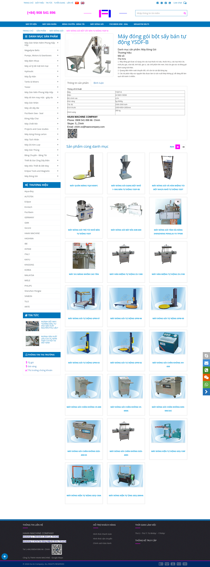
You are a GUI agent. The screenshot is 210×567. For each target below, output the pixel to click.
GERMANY (29, 217)
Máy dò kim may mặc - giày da (41, 97)
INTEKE (28, 249)
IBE (26, 243)
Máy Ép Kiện (31, 24)
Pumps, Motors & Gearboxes (41, 55)
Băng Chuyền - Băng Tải (73, 24)
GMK (27, 222)
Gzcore (28, 228)
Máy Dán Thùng (41, 150)
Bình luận (99, 83)
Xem (172, 146)
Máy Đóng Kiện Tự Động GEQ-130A (84, 495)
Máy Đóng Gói (97, 24)
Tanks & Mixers (41, 81)
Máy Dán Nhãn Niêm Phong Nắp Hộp (41, 43)
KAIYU (27, 259)
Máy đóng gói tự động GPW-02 (126, 362)
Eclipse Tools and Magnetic (41, 171)
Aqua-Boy (29, 191)
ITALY (27, 254)
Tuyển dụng (59, 3)
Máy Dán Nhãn (49, 24)
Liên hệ (70, 3)
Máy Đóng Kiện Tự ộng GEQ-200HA (126, 495)
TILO (27, 301)
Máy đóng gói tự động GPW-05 (168, 318)
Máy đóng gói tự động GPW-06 (126, 318)
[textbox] (161, 13)
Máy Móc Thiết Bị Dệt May (41, 165)
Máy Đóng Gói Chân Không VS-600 (84, 407)
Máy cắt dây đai (41, 108)
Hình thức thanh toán (102, 534)
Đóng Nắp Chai (41, 118)
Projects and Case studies (41, 129)
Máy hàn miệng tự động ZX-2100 (168, 274)
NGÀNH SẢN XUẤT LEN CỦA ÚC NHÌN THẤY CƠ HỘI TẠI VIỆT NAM (49, 339)
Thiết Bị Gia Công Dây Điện (41, 160)
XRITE (27, 306)
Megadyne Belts (141, 24)
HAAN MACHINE (32, 233)
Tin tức (49, 3)
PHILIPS (28, 285)
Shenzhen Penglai (33, 291)
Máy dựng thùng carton (41, 134)
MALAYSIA (29, 275)
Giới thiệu (39, 3)
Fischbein (29, 212)
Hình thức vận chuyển (102, 538)
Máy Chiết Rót (41, 123)
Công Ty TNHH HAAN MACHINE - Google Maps (43, 557)
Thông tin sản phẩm (78, 83)
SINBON (28, 296)
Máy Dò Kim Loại (41, 144)
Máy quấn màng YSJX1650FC (84, 185)
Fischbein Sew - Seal (118, 24)
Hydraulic (41, 71)
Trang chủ (28, 3)
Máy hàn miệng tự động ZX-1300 (126, 274)
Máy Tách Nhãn (41, 139)
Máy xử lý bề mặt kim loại (41, 66)
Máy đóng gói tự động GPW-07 (84, 318)
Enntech (28, 207)
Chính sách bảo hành (102, 543)
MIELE (27, 280)
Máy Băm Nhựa (41, 60)
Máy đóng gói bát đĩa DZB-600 (126, 230)
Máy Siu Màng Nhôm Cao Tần (84, 274)
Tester (41, 87)
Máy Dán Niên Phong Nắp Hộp (41, 92)
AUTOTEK (29, 196)
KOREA (28, 270)
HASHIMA (29, 238)
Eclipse (28, 201)
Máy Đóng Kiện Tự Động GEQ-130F (168, 451)
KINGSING (29, 264)
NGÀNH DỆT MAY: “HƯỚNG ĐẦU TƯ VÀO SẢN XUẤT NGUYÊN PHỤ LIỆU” (49, 325)
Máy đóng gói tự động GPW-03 (84, 362)
